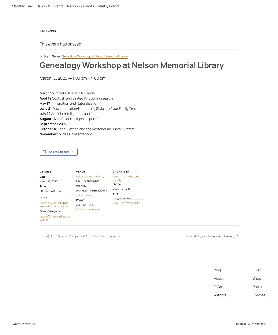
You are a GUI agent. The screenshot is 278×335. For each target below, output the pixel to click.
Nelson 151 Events (50, 6)
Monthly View (22, 6)
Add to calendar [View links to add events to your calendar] (59, 152)
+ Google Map (84, 195)
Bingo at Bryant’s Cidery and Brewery (210, 236)
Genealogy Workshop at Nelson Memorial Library (54, 204)
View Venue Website (88, 209)
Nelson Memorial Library (90, 176)
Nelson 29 (45, 216)
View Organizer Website (126, 203)
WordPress (259, 324)
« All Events (48, 31)
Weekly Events (109, 6)
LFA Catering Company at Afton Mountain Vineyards (85, 236)
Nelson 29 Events (80, 6)
